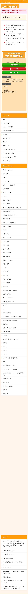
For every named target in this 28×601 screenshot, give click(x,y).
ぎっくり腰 (6, 241)
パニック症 (6, 271)
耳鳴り (5, 346)
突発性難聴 (6, 382)
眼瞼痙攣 (5, 393)
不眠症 (5, 196)
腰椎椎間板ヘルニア (8, 260)
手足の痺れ (6, 234)
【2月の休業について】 (9, 558)
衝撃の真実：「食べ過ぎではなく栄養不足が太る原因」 (14, 572)
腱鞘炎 (5, 343)
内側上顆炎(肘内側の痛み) (10, 215)
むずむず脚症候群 (8, 386)
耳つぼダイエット (8, 170)
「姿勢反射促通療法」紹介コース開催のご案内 (14, 581)
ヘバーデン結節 (7, 237)
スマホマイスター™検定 (9, 157)
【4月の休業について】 (9, 550)
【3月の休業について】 (9, 554)
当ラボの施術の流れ (8, 153)
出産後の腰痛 (6, 282)
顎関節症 (5, 324)
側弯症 (5, 230)
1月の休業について (8, 577)
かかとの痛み (6, 249)
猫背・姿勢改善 (7, 279)
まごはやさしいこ (8, 567)
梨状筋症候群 (6, 219)
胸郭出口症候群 (7, 192)
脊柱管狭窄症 (6, 256)
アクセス (5, 142)
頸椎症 (5, 177)
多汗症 (5, 390)
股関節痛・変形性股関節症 (10, 290)
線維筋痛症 (6, 173)
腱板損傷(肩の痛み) (8, 211)
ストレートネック (8, 297)
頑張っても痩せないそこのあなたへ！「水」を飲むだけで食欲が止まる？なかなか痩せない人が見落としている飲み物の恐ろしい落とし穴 (14, 544)
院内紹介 (5, 134)
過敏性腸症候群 (7, 378)
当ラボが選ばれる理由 (9, 130)
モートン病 (6, 181)
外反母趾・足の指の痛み (9, 328)
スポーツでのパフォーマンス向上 (12, 316)
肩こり (5, 305)
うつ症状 (5, 267)
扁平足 (5, 361)
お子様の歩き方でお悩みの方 (11, 339)
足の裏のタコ (6, 203)
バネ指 (5, 335)
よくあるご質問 (7, 138)
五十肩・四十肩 (7, 252)
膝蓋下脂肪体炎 (7, 226)
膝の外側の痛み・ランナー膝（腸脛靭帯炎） (14, 374)
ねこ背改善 (6, 245)
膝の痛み (5, 286)
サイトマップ (6, 160)
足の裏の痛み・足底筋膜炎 (10, 369)
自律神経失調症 (7, 294)
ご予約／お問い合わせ (9, 149)
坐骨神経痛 (6, 264)
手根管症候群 (6, 331)
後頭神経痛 (6, 188)
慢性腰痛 (5, 275)
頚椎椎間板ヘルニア (8, 301)
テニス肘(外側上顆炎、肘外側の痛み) (13, 207)
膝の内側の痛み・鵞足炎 (9, 365)
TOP (4, 119)
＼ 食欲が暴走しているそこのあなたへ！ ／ (14, 563)
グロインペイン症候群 (9, 185)
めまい (5, 350)
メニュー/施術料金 (8, 127)
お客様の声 (6, 145)
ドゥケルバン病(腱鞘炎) (9, 222)
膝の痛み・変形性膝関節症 (10, 320)
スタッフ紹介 (6, 123)
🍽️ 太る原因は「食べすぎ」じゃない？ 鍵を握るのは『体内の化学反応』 (13, 587)
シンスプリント (7, 200)
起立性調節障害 (7, 313)
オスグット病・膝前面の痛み (11, 358)
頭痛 (4, 309)
